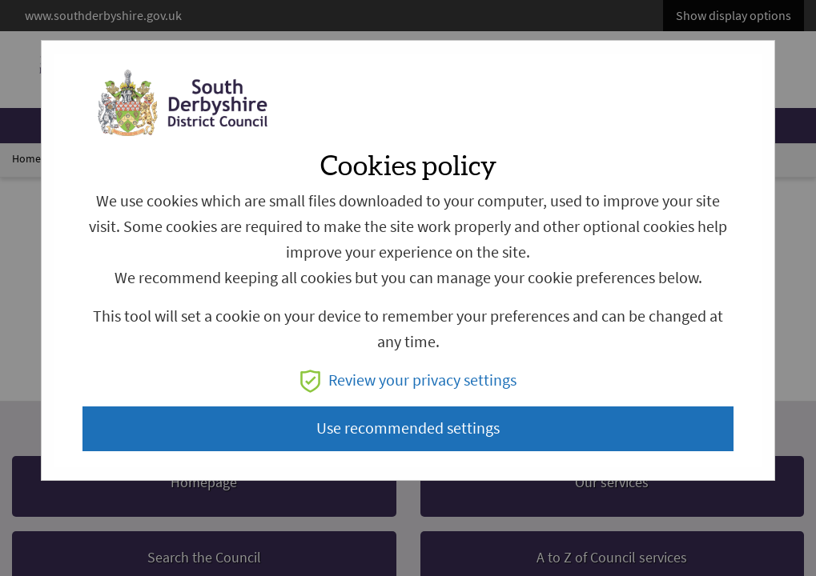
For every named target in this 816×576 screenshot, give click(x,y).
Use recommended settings (408, 428)
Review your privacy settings (408, 380)
